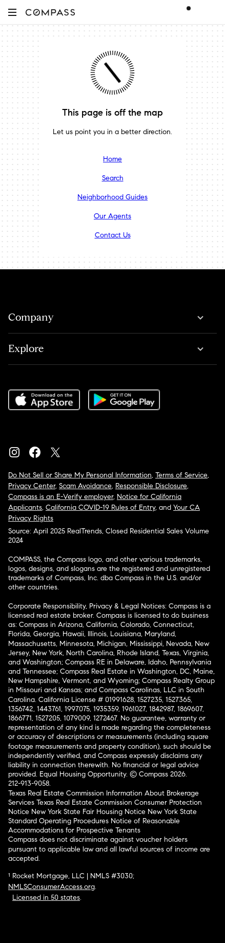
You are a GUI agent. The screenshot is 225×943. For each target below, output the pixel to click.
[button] (12, 12)
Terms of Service (181, 475)
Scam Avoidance (85, 486)
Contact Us (113, 235)
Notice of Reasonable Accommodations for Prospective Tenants (94, 826)
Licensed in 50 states (46, 897)
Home (112, 159)
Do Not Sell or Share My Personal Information (80, 475)
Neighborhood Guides (112, 197)
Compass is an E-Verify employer (60, 496)
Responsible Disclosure (151, 486)
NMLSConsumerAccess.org (51, 886)
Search (113, 178)
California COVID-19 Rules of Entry (100, 507)
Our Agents (112, 216)
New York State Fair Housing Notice (88, 811)
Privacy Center (31, 486)
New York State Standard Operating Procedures (102, 816)
